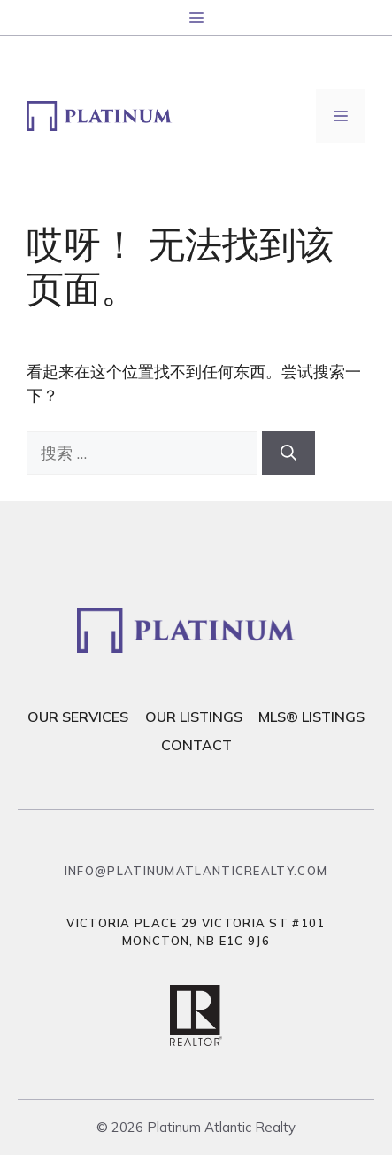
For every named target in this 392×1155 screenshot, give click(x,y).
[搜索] (288, 453)
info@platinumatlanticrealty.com (196, 871)
